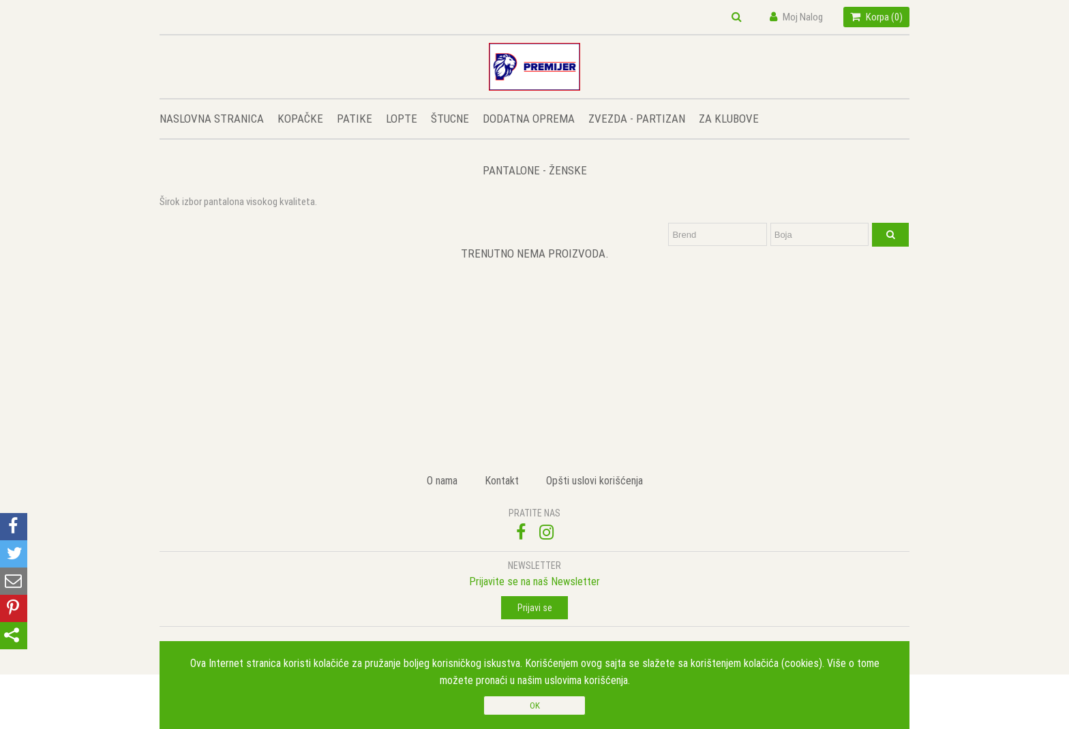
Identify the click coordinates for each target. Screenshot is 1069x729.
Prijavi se (534, 608)
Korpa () (876, 16)
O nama (442, 480)
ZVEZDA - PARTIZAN (636, 118)
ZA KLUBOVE (729, 118)
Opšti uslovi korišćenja (594, 480)
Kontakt (502, 480)
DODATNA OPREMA (529, 118)
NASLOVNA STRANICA (212, 118)
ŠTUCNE (450, 118)
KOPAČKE (300, 118)
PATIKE (354, 118)
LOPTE (401, 118)
